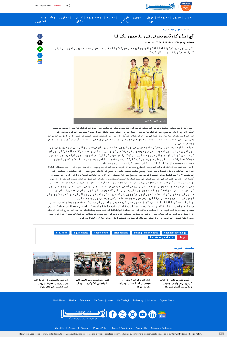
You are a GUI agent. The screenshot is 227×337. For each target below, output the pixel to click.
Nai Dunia (99, 300)
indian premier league (146, 232)
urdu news (61, 232)
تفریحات (163, 17)
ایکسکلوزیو (95, 17)
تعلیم (111, 17)
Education (85, 300)
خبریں (177, 17)
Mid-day (151, 300)
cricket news (121, 232)
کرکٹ (164, 29)
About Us (59, 328)
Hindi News (59, 300)
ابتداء (187, 29)
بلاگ (52, 17)
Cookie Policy (195, 334)
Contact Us (141, 328)
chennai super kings (175, 232)
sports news (101, 232)
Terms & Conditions (122, 328)
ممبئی (189, 17)
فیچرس (137, 17)
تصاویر (64, 17)
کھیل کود (150, 19)
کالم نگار (79, 19)
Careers (72, 328)
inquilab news (81, 232)
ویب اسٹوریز (40, 19)
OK (221, 334)
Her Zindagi (123, 300)
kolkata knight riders (161, 237)
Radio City (138, 300)
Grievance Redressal (161, 328)
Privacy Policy (100, 328)
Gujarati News (167, 300)
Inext (110, 300)
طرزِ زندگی (125, 19)
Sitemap (85, 328)
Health (72, 300)
